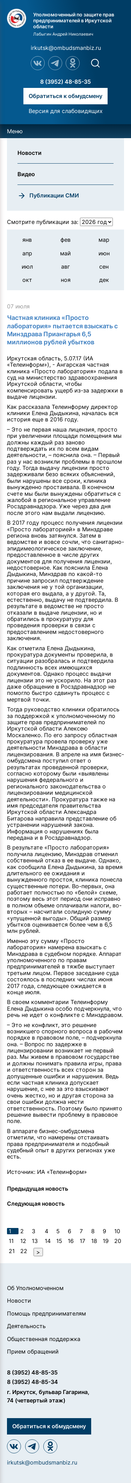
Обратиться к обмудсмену (65, 95)
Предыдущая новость (37, 1188)
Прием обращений (33, 1351)
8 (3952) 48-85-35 (65, 81)
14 (48, 1240)
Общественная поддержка (43, 1338)
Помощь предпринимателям (46, 1313)
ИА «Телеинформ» (62, 1171)
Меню (15, 131)
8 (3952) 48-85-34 (32, 1382)
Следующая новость (36, 1203)
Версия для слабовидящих (66, 110)
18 (94, 1240)
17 (82, 1240)
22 (23, 1251)
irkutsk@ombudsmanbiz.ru (66, 48)
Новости (19, 1300)
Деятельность (26, 1326)
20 (117, 1240)
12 (23, 1240)
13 (35, 1240)
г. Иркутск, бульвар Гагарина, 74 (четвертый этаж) (48, 1396)
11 (11, 1240)
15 (59, 1240)
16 (71, 1240)
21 (12, 1251)
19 (106, 1240)
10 (117, 1231)
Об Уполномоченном (35, 1287)
